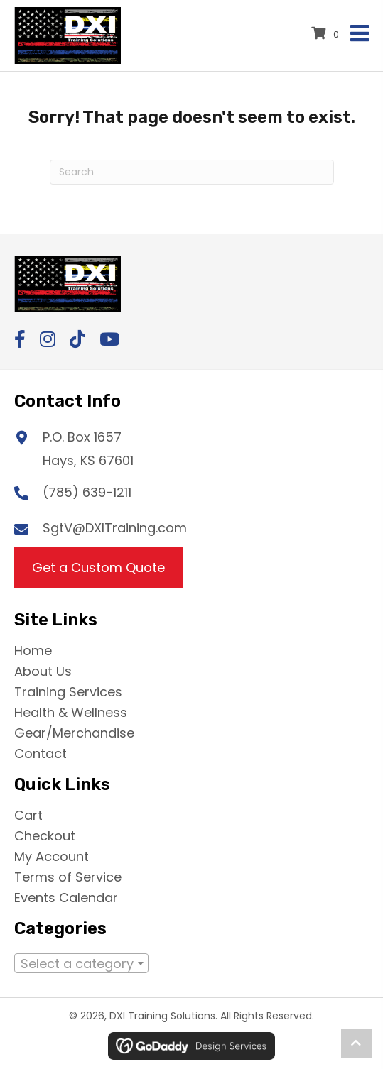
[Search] (192, 172)
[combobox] (81, 963)
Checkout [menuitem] (44, 835)
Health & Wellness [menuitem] (70, 711)
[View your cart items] (327, 33)
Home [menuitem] (33, 649)
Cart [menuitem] (28, 814)
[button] (20, 339)
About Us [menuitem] (43, 670)
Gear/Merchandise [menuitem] (74, 732)
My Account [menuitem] (51, 855)
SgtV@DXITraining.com (115, 528)
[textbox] (81, 967)
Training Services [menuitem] (68, 690)
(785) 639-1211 (87, 492)
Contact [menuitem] (40, 752)
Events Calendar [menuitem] (66, 896)
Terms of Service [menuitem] (68, 876)
